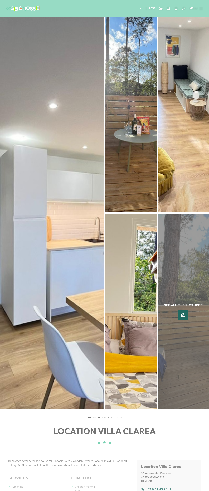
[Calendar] (168, 8)
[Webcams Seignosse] (176, 8)
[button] (138, 8)
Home (91, 417)
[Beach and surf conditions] (161, 8)
